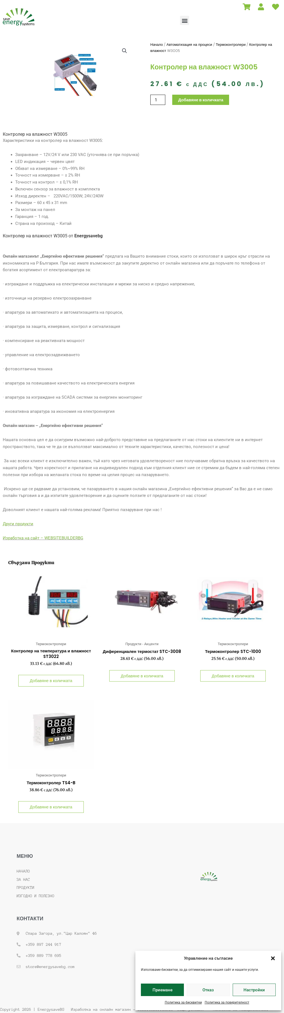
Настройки (254, 989)
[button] (273, 958)
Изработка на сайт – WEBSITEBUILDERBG (43, 538)
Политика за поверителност (227, 1002)
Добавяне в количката (200, 100)
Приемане (163, 989)
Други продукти (18, 523)
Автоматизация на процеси (189, 44)
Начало (156, 44)
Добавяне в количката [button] (51, 680)
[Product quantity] (157, 100)
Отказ (208, 989)
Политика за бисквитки (183, 1002)
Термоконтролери (231, 44)
